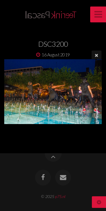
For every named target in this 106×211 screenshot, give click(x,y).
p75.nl (60, 196)
